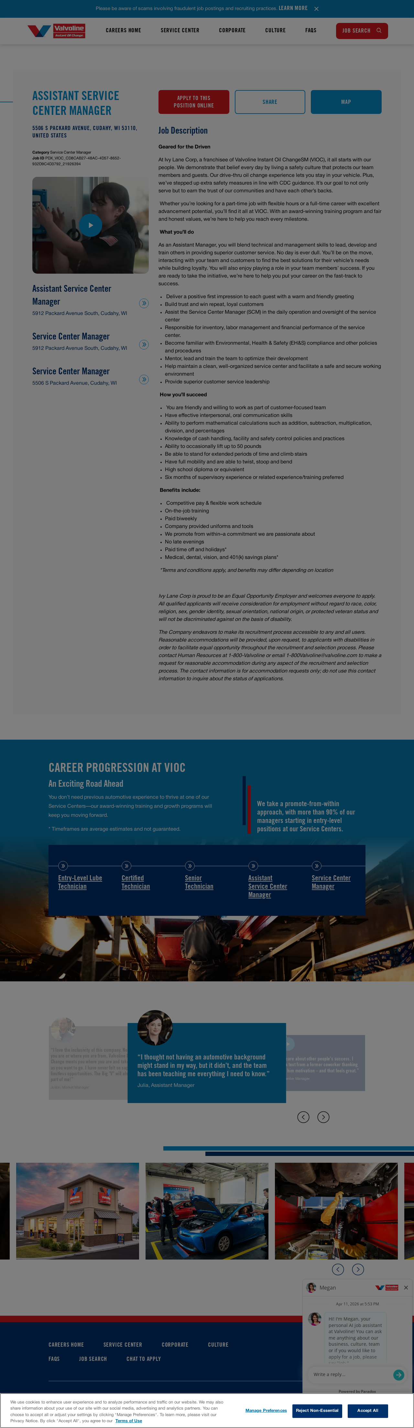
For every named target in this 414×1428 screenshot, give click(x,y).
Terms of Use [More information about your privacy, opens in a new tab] (128, 1421)
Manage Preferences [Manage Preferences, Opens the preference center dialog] (266, 1411)
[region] (207, 1410)
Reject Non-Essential (317, 1411)
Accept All (367, 1411)
